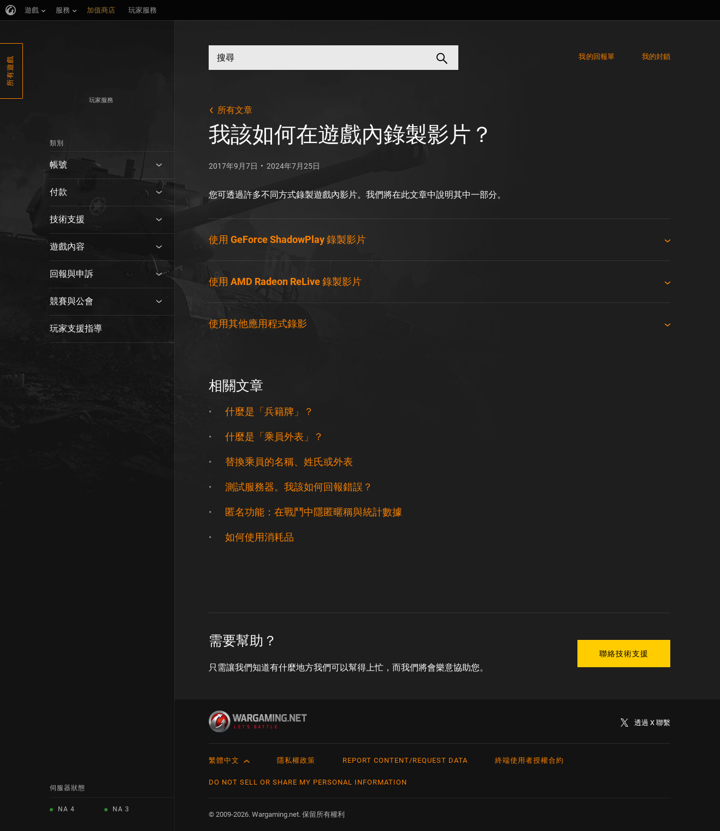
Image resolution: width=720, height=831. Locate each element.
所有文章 (234, 110)
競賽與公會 (71, 301)
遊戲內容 (67, 246)
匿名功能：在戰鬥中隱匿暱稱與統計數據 (313, 512)
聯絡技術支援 (623, 653)
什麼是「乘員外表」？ (274, 436)
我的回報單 (597, 56)
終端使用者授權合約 (529, 760)
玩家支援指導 (76, 328)
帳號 (58, 164)
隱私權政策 (296, 760)
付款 (58, 192)
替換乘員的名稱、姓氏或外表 (289, 461)
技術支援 (67, 219)
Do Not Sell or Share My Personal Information (308, 782)
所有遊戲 (10, 71)
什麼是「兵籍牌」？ (269, 411)
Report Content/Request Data (405, 760)
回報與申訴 (71, 274)
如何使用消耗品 (259, 537)
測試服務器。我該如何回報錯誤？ (299, 486)
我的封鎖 (656, 56)
